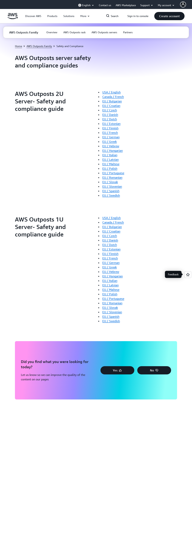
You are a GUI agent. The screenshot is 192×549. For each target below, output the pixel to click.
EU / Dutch (109, 119)
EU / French (110, 132)
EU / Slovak (110, 182)
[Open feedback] (188, 274)
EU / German (111, 137)
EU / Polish (109, 168)
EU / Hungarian (112, 150)
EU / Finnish (110, 128)
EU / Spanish (110, 191)
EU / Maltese (110, 164)
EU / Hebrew (110, 146)
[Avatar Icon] (183, 4)
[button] (33, 16)
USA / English (111, 92)
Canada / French (113, 97)
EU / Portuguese (113, 173)
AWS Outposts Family (39, 46)
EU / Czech (109, 110)
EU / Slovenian (112, 186)
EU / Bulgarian (112, 101)
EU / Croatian (111, 105)
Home (18, 46)
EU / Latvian (110, 159)
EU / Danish (110, 114)
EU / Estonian (111, 123)
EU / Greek (109, 141)
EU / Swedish (111, 195)
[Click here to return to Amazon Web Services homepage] (12, 18)
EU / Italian (109, 155)
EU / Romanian (112, 177)
